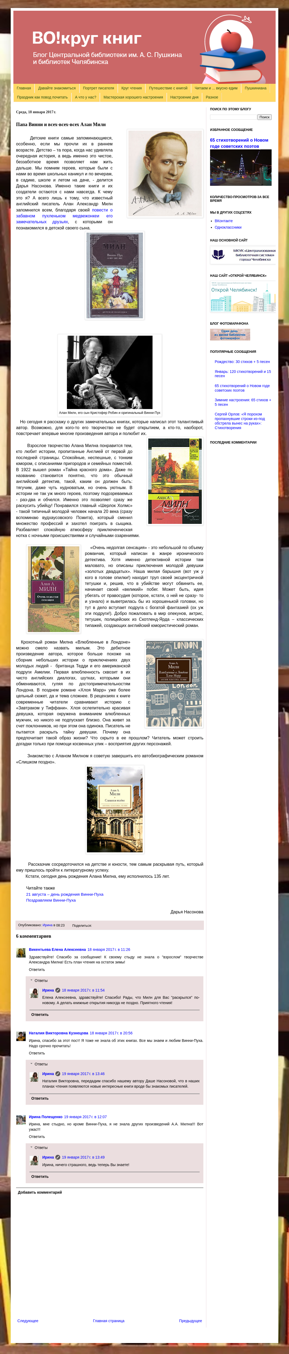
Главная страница (109, 1321)
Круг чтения (131, 88)
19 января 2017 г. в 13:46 (83, 1074)
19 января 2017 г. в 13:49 (83, 1157)
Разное (212, 97)
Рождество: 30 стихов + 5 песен (242, 362)
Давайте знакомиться (57, 88)
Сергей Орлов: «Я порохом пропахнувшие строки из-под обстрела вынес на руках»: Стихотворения (240, 421)
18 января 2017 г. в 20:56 (111, 1033)
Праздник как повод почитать (42, 97)
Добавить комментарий (40, 1192)
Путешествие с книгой (168, 88)
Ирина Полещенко (46, 1117)
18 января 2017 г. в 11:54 (83, 990)
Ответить (37, 969)
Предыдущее (190, 1321)
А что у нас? (85, 97)
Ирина (47, 925)
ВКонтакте (224, 221)
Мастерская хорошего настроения (133, 97)
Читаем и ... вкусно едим (216, 88)
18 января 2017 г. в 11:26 (109, 949)
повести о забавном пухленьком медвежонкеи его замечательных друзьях (64, 216)
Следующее (27, 1321)
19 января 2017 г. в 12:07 (85, 1117)
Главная (24, 88)
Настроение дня (184, 97)
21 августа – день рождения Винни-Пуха (65, 894)
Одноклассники (228, 227)
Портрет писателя (98, 88)
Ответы (41, 980)
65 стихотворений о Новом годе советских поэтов (242, 388)
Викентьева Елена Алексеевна (57, 949)
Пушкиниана (256, 88)
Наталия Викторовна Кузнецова (58, 1033)
